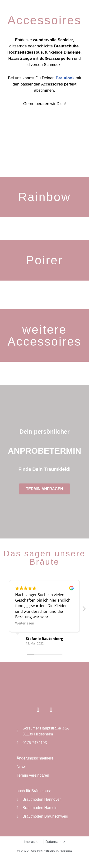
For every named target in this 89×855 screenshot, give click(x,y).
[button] (83, 610)
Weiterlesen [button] (24, 623)
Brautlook (65, 78)
